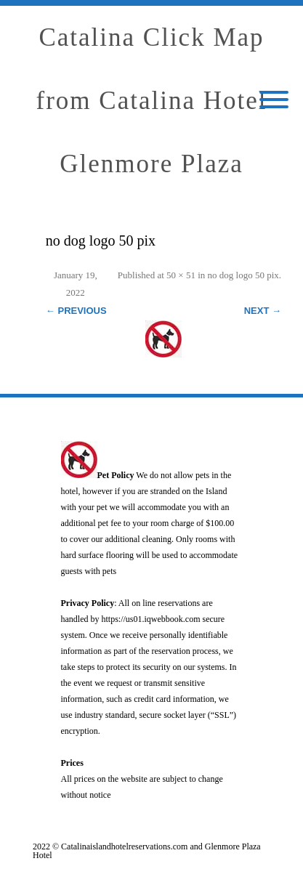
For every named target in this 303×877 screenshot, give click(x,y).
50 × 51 (180, 275)
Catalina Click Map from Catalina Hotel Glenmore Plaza (151, 100)
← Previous (76, 310)
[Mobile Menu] (273, 100)
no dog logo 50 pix (243, 275)
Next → (262, 310)
